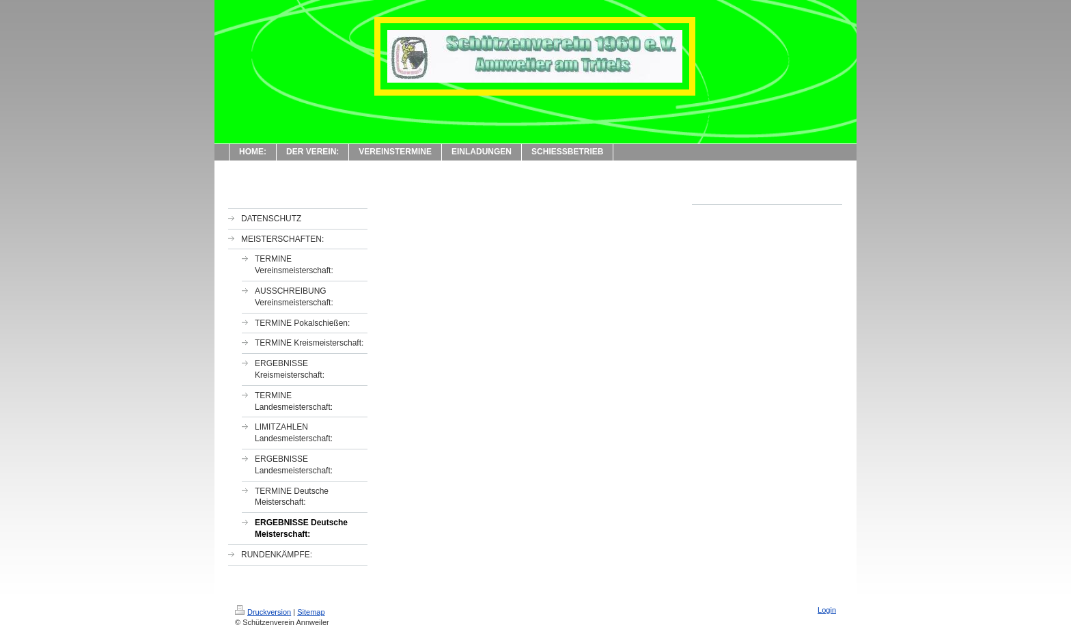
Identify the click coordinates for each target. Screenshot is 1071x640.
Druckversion (263, 612)
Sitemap (310, 612)
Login (827, 610)
